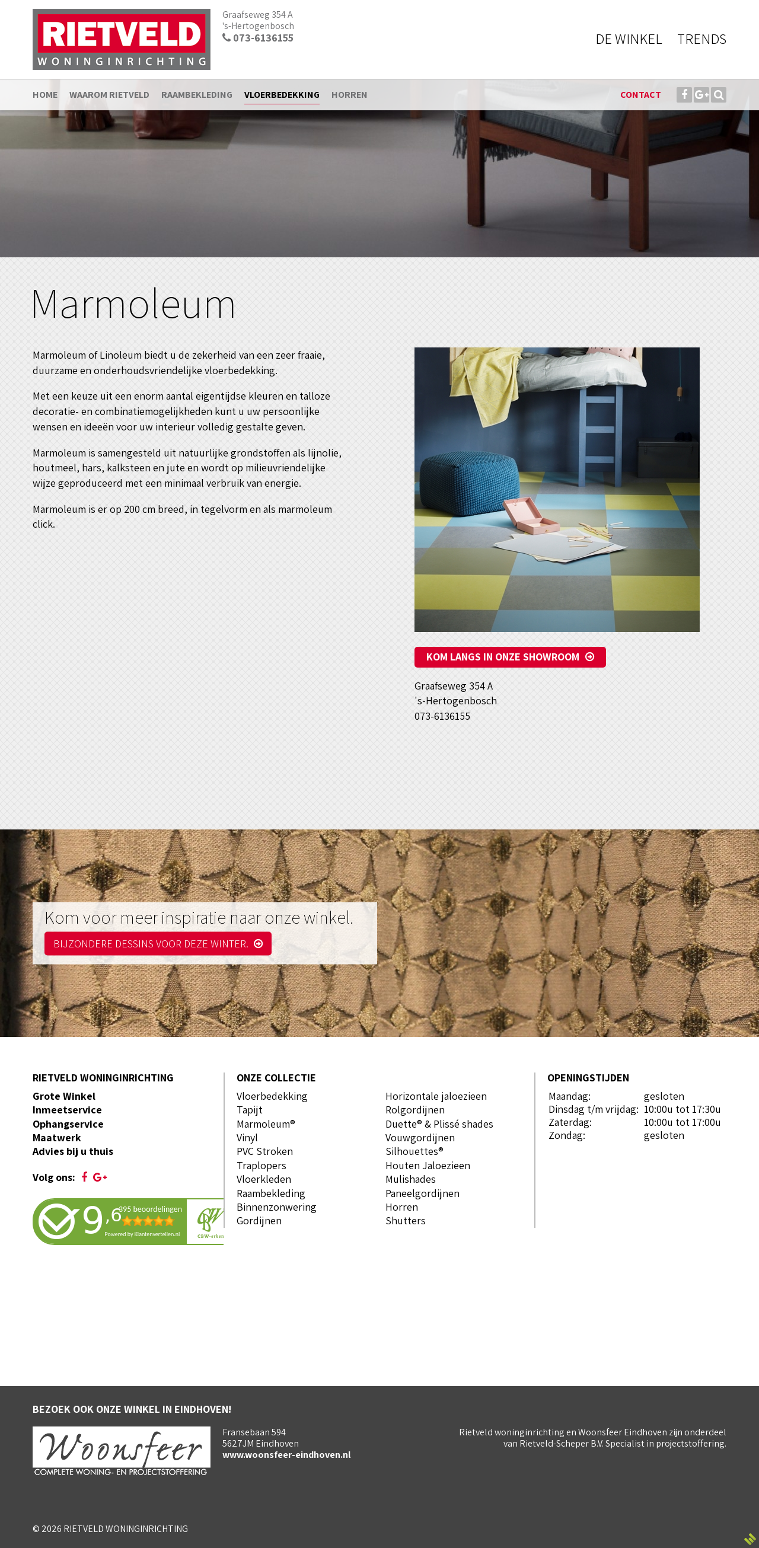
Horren (401, 1207)
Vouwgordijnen (420, 1137)
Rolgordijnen (415, 1109)
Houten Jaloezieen (427, 1165)
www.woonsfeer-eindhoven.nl (286, 1454)
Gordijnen (259, 1220)
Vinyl (247, 1137)
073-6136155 (258, 37)
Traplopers (261, 1165)
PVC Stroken (265, 1151)
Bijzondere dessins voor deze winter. (158, 943)
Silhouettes (411, 1151)
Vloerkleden (264, 1179)
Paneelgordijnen (422, 1193)
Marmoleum (263, 1124)
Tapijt (250, 1109)
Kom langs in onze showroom (502, 656)
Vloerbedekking (272, 1096)
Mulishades (410, 1179)
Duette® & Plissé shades (439, 1124)
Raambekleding (271, 1193)
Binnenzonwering (277, 1207)
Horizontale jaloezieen (436, 1096)
